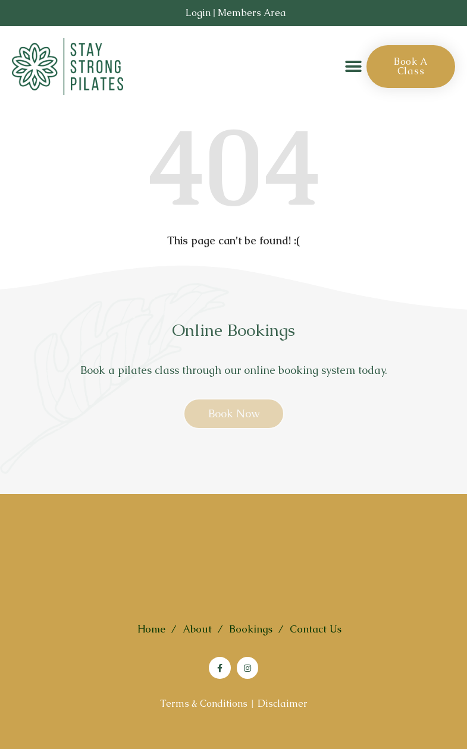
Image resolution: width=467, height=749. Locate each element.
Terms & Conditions (203, 703)
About (197, 628)
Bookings (250, 628)
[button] (353, 67)
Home (151, 628)
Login (198, 13)
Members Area (252, 13)
